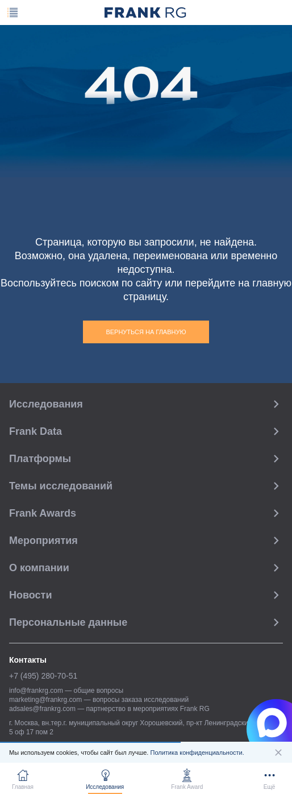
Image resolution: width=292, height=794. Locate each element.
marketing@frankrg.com (45, 700)
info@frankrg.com (36, 691)
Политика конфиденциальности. (197, 752)
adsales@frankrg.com (42, 709)
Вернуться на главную (146, 332)
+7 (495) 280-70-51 (43, 675)
